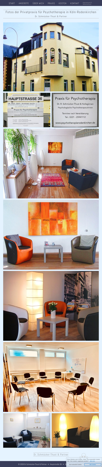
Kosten (63, 3)
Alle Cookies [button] (92, 464)
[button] (75, 464)
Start (12, 3)
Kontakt (74, 3)
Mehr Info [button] (92, 461)
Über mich (38, 3)
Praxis (51, 3)
